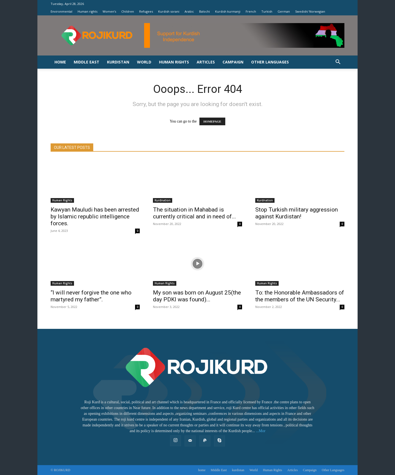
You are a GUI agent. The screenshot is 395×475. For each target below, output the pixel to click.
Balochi (204, 11)
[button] (337, 62)
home (60, 62)
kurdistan (118, 62)
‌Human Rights (174, 62)
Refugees (146, 11)
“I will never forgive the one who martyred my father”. (91, 296)
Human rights (87, 11)
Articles (206, 62)
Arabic (189, 11)
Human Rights (267, 283)
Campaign (233, 62)
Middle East (86, 62)
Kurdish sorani (168, 11)
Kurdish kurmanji (227, 11)
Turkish (266, 11)
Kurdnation (163, 200)
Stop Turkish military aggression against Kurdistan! (296, 213)
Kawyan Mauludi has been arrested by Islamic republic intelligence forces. (95, 216)
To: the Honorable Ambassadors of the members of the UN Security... (299, 296)
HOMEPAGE (212, 121)
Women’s (109, 11)
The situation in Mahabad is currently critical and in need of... (194, 213)
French (251, 11)
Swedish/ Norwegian (310, 11)
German (284, 11)
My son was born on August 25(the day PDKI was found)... (197, 296)
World (144, 62)
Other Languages (270, 62)
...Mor (260, 431)
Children (127, 11)
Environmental (61, 11)
